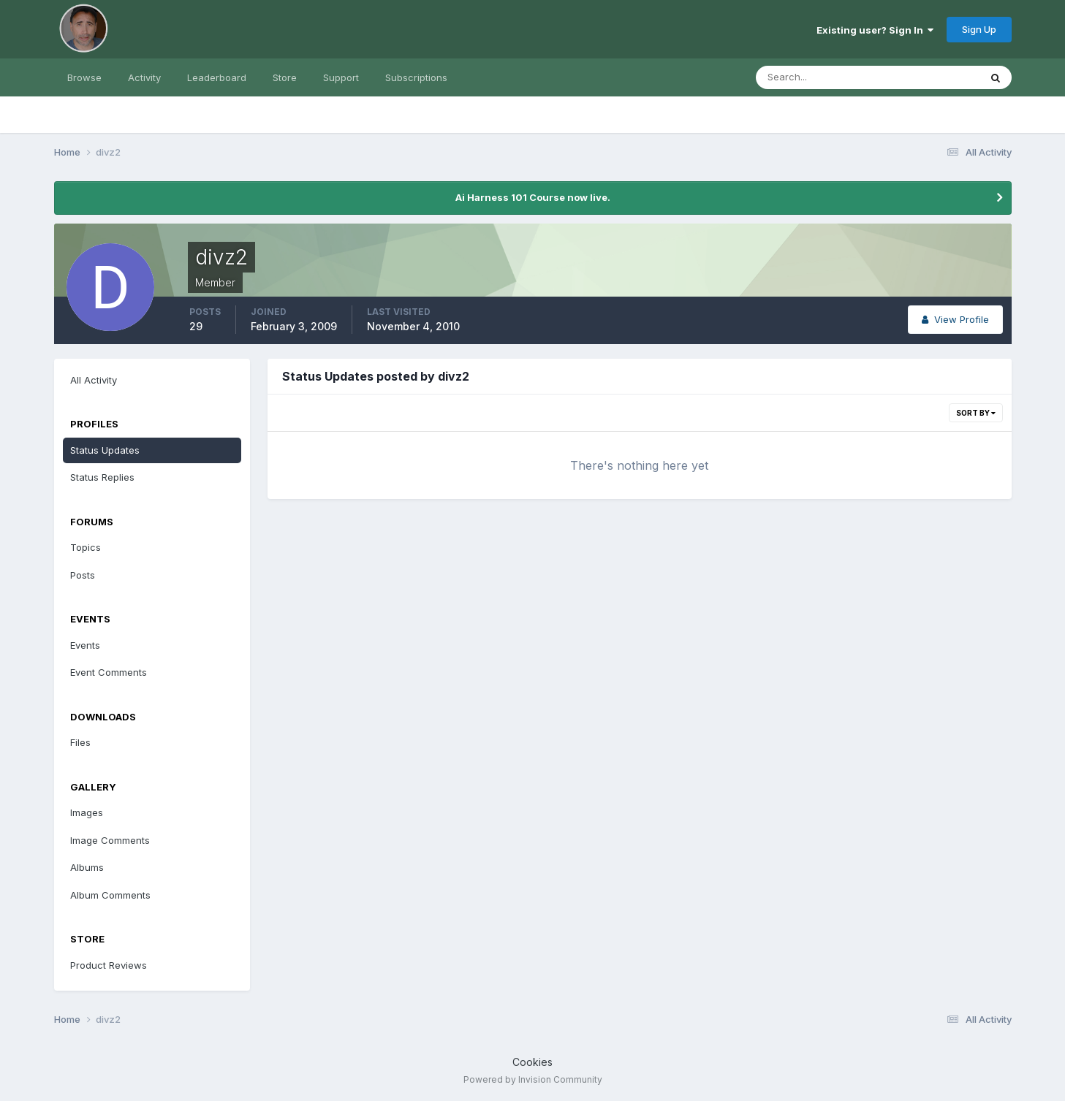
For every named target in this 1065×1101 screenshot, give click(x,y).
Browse (84, 77)
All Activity (93, 380)
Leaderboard (216, 77)
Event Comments (108, 672)
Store (285, 77)
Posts (82, 575)
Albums (87, 867)
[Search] (820, 77)
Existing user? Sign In (874, 30)
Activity (144, 77)
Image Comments (110, 840)
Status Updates (105, 450)
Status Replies (102, 477)
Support (341, 77)
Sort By (976, 412)
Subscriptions (416, 77)
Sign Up (979, 29)
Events (85, 645)
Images (86, 812)
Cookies (532, 1062)
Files (80, 742)
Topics (85, 547)
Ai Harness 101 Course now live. (532, 197)
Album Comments (110, 895)
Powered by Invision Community (532, 1079)
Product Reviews (108, 965)
